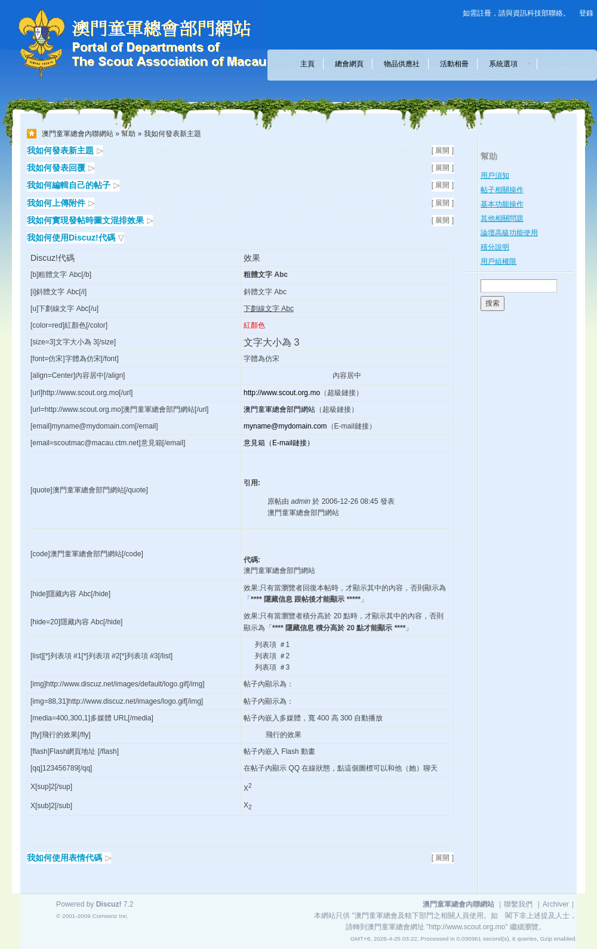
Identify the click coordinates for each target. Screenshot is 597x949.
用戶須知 (495, 175)
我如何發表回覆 (56, 167)
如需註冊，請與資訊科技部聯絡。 (516, 13)
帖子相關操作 (502, 190)
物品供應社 (402, 64)
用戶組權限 (498, 261)
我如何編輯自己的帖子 (68, 185)
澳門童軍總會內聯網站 (77, 134)
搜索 (492, 303)
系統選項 (507, 64)
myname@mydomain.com (285, 426)
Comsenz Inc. (110, 916)
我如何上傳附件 (56, 203)
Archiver (556, 904)
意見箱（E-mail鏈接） (279, 443)
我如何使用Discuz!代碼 (71, 237)
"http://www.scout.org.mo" (467, 927)
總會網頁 (349, 64)
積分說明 (495, 247)
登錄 (586, 13)
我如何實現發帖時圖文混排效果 (85, 220)
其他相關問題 (502, 218)
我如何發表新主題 (60, 150)
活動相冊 (454, 64)
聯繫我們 (518, 904)
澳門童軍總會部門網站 (279, 409)
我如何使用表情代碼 (64, 857)
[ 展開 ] (443, 150)
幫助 (128, 134)
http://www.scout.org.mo (282, 393)
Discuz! (109, 904)
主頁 (307, 64)
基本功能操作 (502, 204)
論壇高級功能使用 (509, 233)
